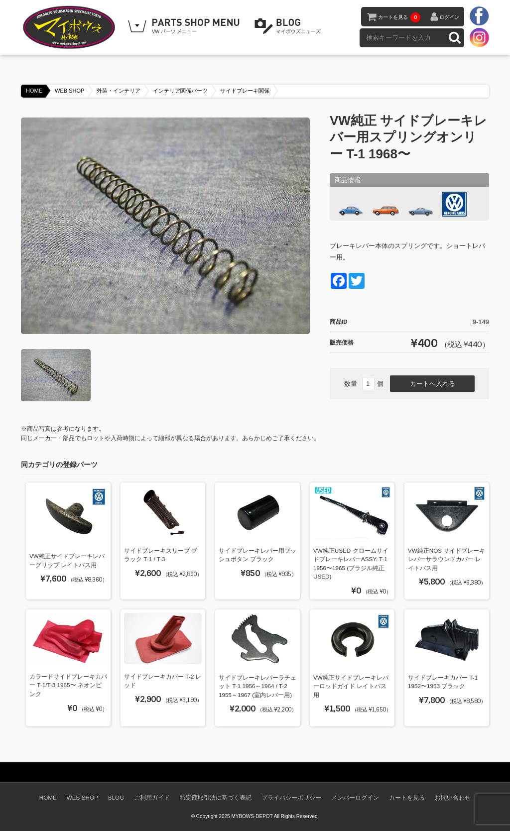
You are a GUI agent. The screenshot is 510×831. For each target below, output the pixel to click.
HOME (34, 91)
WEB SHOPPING (185, 26)
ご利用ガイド (152, 797)
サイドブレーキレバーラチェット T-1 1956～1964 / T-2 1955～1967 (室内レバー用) (257, 686)
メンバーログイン (355, 797)
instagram (479, 37)
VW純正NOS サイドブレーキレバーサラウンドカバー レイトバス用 (446, 559)
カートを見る (399, 17)
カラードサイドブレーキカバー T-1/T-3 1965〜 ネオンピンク (68, 685)
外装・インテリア (118, 91)
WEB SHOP (69, 91)
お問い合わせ (453, 797)
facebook (479, 16)
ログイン (449, 17)
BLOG (289, 26)
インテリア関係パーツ (180, 91)
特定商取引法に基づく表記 (216, 797)
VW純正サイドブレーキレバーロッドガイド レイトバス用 (350, 686)
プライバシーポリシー (291, 797)
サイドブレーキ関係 (244, 91)
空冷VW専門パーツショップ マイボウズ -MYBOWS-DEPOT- (71, 27)
